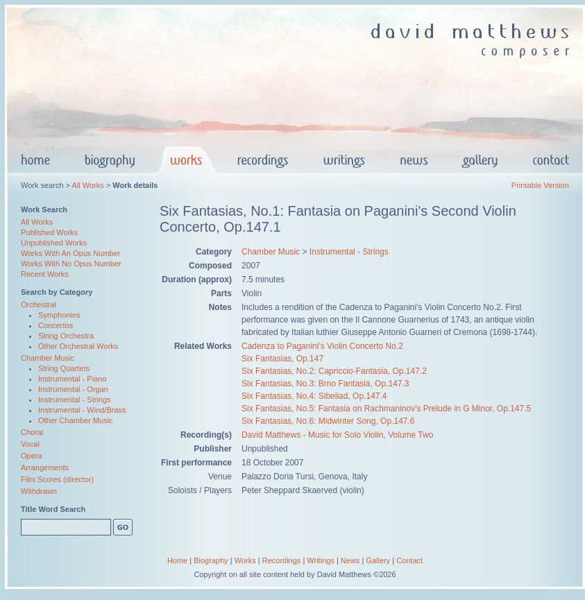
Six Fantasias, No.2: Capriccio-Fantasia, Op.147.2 (334, 371)
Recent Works (45, 274)
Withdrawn (39, 491)
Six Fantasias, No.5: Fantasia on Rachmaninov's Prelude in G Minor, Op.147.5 (386, 408)
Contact (409, 560)
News (350, 560)
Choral (32, 432)
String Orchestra (66, 336)
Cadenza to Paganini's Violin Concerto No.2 (322, 346)
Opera (31, 456)
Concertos (55, 325)
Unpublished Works (54, 243)
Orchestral (38, 304)
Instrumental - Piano (72, 379)
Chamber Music (47, 358)
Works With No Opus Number (71, 263)
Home (177, 560)
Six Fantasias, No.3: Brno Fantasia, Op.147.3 (325, 383)
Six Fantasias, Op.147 (282, 358)
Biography (211, 560)
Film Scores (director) (57, 479)
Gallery (378, 560)
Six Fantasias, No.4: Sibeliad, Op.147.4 (314, 396)
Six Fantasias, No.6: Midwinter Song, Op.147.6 (327, 421)
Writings (320, 560)
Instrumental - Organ (73, 389)
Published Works (49, 232)
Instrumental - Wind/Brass (82, 410)
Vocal (30, 444)
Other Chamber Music (75, 420)
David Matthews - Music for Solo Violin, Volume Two (337, 435)
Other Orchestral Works (78, 346)
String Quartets (64, 368)
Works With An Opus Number (70, 253)
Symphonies (59, 315)
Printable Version (540, 185)
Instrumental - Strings (74, 399)
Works (245, 560)
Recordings (281, 560)
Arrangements (45, 467)
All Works (87, 185)
